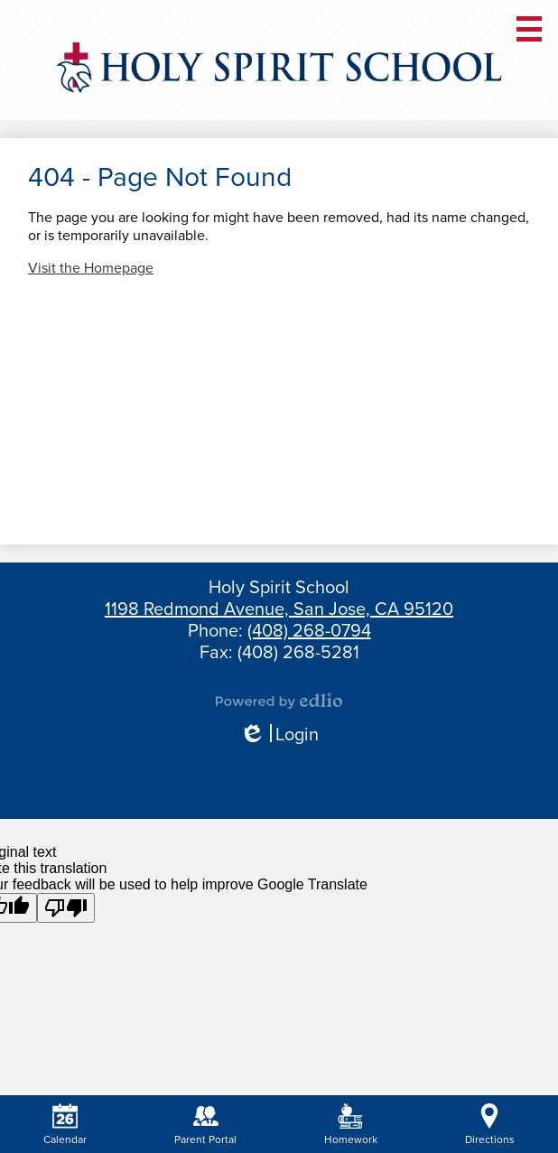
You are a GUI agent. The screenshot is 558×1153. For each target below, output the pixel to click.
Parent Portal (205, 1124)
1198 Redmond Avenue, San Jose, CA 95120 (279, 609)
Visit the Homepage (90, 268)
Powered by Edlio (279, 701)
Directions (490, 1124)
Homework (350, 1124)
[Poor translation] (66, 908)
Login (279, 735)
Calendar (65, 1124)
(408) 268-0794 (309, 631)
